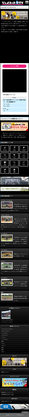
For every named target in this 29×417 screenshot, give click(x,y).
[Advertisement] (14, 48)
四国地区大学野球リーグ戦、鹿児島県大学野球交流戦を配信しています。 (14, 296)
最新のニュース (4, 372)
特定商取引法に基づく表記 (7, 394)
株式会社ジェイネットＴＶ (7, 392)
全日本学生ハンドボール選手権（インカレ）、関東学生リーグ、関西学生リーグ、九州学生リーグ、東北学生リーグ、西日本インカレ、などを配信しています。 (14, 239)
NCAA (2, 351)
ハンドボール (4, 333)
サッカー (3, 337)
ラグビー (3, 345)
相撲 (2, 349)
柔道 (2, 347)
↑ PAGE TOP (25, 412)
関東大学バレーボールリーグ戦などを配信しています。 (14, 253)
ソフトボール (4, 339)
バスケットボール (5, 331)
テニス (2, 343)
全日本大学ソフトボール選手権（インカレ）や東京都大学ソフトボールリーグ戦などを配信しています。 (14, 282)
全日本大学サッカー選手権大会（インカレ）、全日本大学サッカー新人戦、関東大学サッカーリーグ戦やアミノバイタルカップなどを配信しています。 (14, 267)
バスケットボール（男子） (7, 320)
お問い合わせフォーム (6, 401)
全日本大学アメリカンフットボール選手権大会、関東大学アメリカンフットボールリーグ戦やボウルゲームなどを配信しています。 (14, 205)
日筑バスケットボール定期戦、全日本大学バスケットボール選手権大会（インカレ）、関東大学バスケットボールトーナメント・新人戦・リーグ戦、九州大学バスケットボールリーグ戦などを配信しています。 (14, 222)
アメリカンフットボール (7, 322)
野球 (2, 341)
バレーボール (4, 335)
